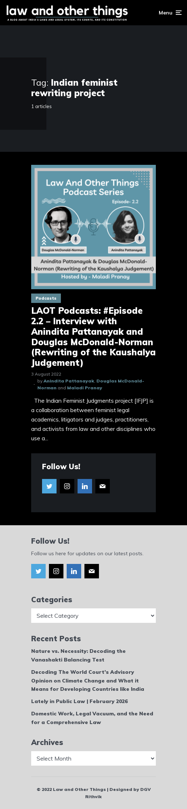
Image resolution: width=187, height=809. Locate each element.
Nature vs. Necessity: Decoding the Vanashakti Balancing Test (78, 655)
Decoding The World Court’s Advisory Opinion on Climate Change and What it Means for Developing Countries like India (87, 681)
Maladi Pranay (84, 387)
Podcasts (46, 298)
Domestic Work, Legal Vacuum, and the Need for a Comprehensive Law (92, 717)
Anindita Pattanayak (68, 381)
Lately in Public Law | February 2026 (79, 701)
